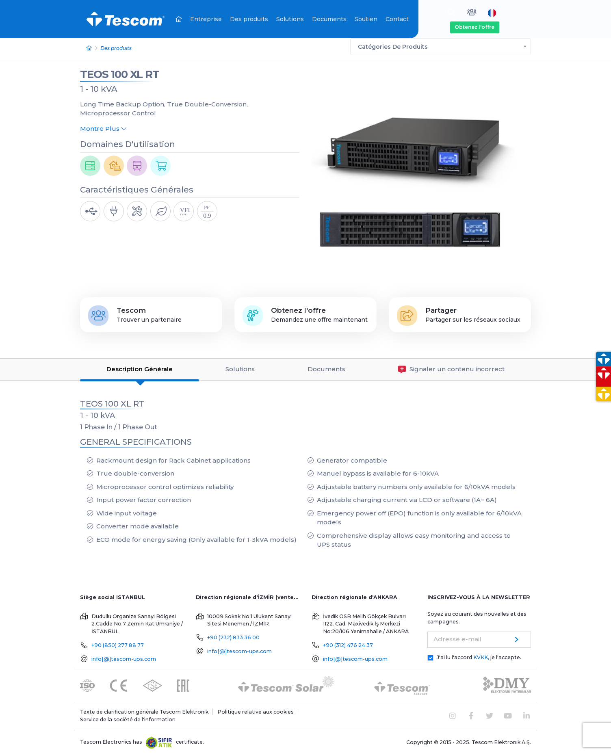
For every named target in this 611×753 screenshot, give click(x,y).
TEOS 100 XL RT (119, 72)
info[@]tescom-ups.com (123, 657)
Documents (329, 19)
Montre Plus (103, 127)
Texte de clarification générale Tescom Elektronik (144, 710)
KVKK (480, 656)
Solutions (290, 19)
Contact (397, 19)
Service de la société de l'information (128, 718)
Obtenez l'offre (474, 27)
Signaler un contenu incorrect (451, 368)
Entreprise (206, 19)
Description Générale (139, 367)
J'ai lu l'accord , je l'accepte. (479, 656)
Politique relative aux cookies (255, 710)
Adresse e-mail (457, 637)
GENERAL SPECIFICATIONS (136, 440)
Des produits (249, 19)
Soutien (366, 19)
